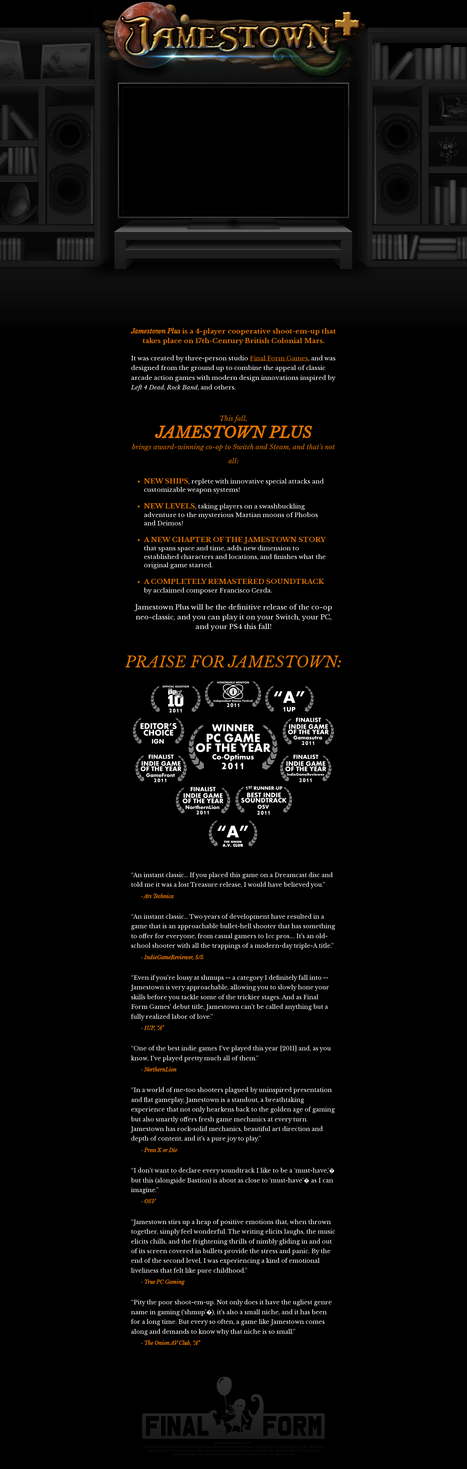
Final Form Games (279, 358)
